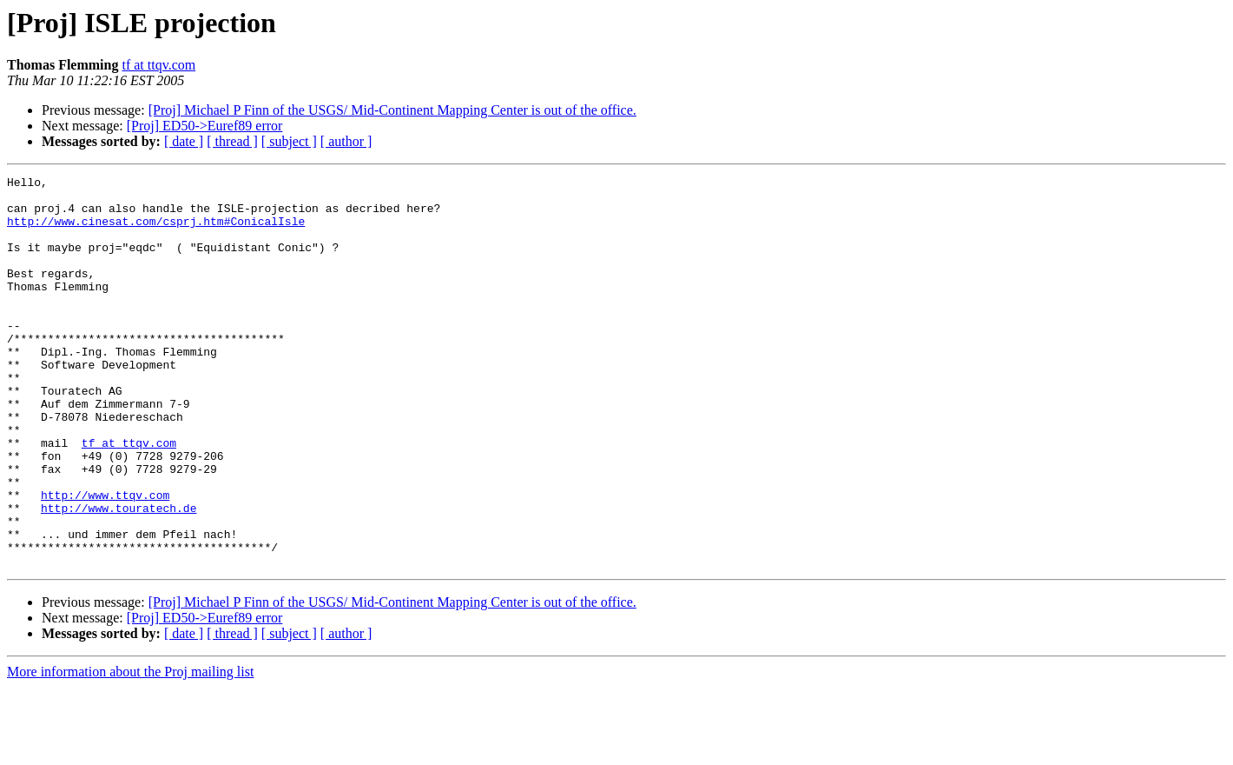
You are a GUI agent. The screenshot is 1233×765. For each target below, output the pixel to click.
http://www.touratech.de (118, 575)
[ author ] (346, 141)
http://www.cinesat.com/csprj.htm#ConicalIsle (156, 231)
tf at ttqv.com (158, 64)
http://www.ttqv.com (105, 560)
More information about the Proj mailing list (130, 749)
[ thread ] (232, 141)
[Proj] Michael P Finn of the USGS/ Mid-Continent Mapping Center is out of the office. (392, 110)
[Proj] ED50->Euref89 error (205, 125)
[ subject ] (289, 141)
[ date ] (183, 141)
